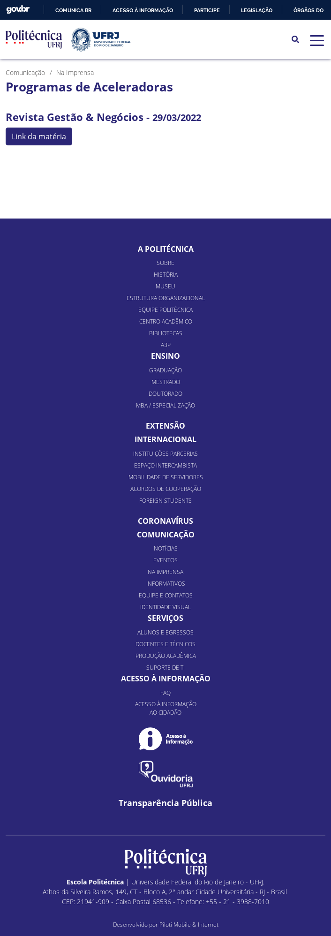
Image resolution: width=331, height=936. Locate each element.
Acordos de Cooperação (165, 489)
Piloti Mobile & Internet (188, 924)
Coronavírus (165, 521)
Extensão (165, 426)
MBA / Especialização (165, 405)
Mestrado (165, 382)
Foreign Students (165, 501)
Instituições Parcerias (165, 454)
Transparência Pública (165, 803)
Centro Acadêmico (165, 321)
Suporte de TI (165, 668)
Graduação (165, 370)
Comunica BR (73, 10)
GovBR (18, 9)
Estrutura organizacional (166, 298)
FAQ (165, 693)
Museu (165, 286)
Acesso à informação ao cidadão (165, 708)
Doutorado (165, 394)
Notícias (166, 548)
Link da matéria (39, 136)
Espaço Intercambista (165, 465)
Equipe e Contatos (166, 595)
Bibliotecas (165, 333)
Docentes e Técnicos (165, 644)
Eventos (165, 560)
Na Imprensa (165, 572)
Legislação (256, 10)
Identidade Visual (165, 607)
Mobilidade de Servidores (165, 477)
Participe (207, 10)
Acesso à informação (143, 10)
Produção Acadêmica (165, 656)
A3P (166, 345)
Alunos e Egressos (165, 632)
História (166, 275)
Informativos (165, 584)
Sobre (165, 263)
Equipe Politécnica (165, 310)
